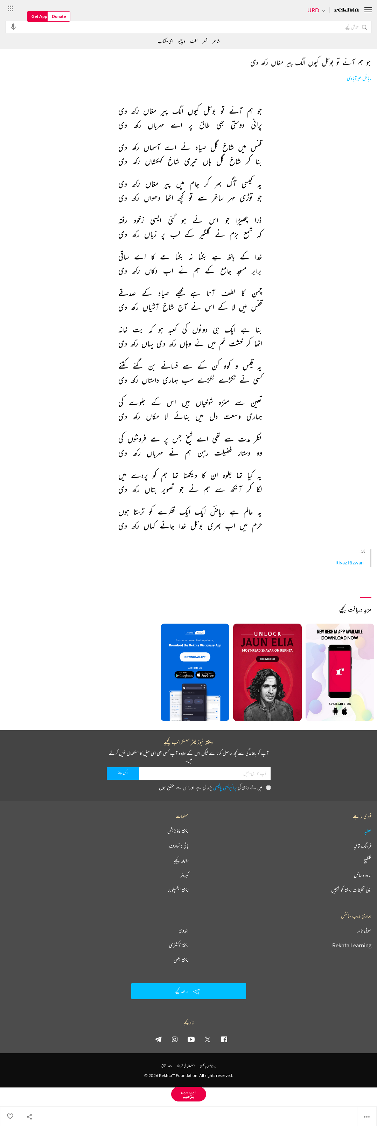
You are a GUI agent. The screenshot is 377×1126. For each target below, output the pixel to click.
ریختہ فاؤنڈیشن (178, 831)
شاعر (216, 40)
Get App (39, 16)
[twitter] (207, 1039)
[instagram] (174, 1039)
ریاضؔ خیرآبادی (359, 78)
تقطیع (367, 860)
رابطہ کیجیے (181, 860)
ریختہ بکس (181, 960)
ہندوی (184, 930)
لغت (193, 40)
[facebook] (224, 1039)
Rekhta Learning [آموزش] (351, 945)
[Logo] (346, 10)
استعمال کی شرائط (186, 1065)
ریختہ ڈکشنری (179, 945)
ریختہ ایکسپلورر (178, 890)
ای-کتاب (165, 40)
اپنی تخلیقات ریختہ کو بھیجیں (351, 890)
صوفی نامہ (364, 930)
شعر (205, 40)
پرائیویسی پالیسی (225, 787)
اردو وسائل (362, 875)
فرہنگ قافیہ (362, 846)
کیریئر (184, 875)
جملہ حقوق (166, 1065)
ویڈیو (181, 40)
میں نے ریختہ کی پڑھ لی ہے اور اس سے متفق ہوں (215, 787)
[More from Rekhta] (10, 8)
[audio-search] (13, 26)
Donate (59, 16)
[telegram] (158, 1039)
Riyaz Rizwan (349, 562)
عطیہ (367, 831)
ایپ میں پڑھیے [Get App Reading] (188, 1094)
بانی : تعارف (179, 846)
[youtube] (191, 1039)
